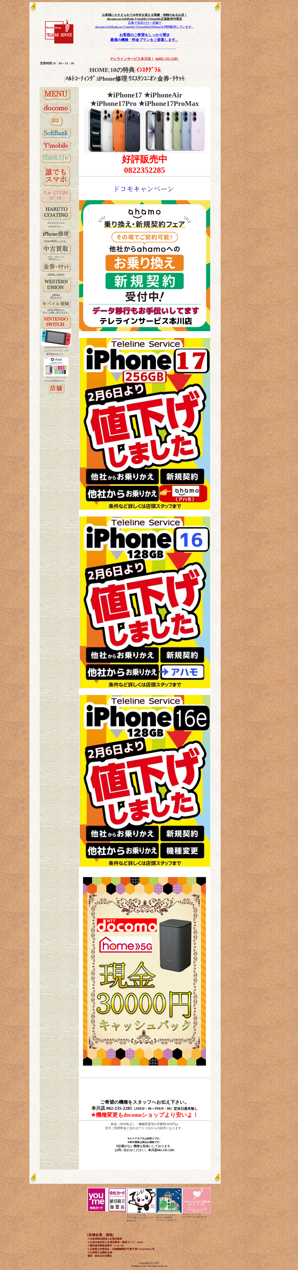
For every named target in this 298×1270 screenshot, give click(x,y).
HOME (99, 69)
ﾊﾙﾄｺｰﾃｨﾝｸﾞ (80, 78)
